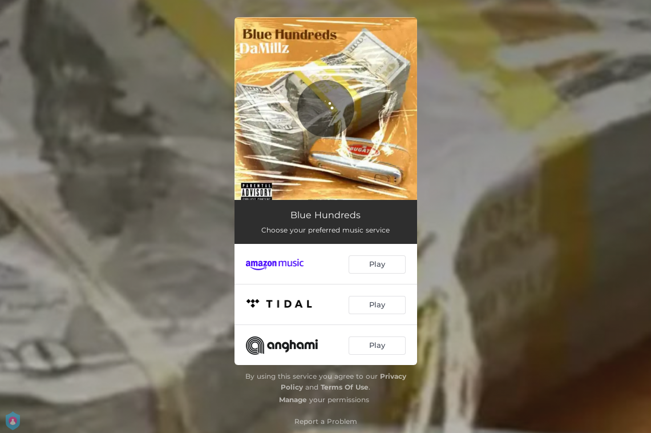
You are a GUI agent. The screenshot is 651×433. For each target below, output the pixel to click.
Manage (293, 399)
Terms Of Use (345, 387)
